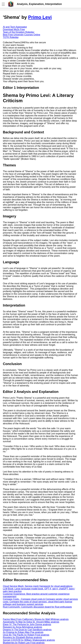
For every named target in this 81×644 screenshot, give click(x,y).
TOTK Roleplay (11, 37)
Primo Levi (40, 17)
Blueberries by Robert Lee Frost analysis (24, 642)
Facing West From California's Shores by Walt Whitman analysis (36, 619)
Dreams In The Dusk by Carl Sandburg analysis (27, 629)
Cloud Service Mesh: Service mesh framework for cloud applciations (37, 586)
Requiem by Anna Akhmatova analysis (22, 627)
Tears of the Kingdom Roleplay (18, 32)
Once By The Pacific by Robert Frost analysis (26, 635)
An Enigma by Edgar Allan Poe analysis (23, 632)
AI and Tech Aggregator (15, 27)
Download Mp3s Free (14, 29)
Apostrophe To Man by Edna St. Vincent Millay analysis (31, 622)
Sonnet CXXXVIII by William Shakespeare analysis (29, 640)
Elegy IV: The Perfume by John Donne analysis (27, 624)
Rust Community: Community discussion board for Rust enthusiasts (37, 607)
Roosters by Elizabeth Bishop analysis (22, 637)
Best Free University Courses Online (21, 34)
